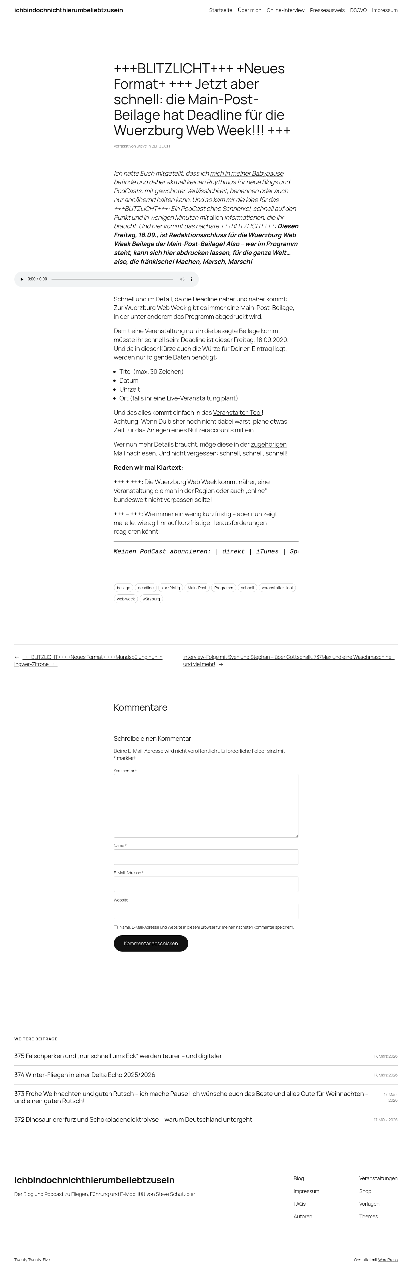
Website (121, 900)
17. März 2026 (386, 1056)
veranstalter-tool (277, 587)
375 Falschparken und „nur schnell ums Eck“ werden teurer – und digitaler (118, 1056)
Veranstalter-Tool (237, 412)
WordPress (388, 1259)
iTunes (267, 552)
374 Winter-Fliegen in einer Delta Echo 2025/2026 (84, 1074)
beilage (123, 587)
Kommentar (125, 770)
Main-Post (197, 587)
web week (126, 599)
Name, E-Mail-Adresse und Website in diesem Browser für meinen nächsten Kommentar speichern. (207, 927)
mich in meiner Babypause (246, 173)
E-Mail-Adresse (129, 872)
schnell (247, 587)
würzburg (151, 599)
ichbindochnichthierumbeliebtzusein (68, 10)
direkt (233, 552)
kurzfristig (170, 587)
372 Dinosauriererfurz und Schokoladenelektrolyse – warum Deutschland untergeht (133, 1119)
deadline (146, 587)
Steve (142, 146)
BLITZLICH (161, 146)
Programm (223, 587)
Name (120, 845)
